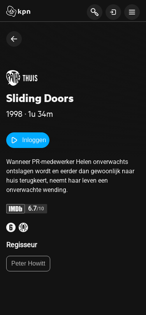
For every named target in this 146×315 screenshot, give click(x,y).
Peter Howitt (28, 263)
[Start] (18, 12)
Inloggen (28, 140)
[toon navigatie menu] (132, 12)
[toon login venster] (113, 12)
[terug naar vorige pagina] (14, 39)
